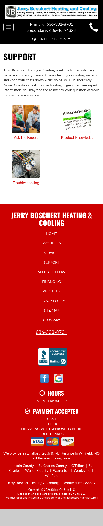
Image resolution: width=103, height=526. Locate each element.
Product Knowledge (77, 122)
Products (51, 243)
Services (51, 253)
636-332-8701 (51, 332)
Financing (51, 281)
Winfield (51, 475)
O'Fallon (77, 465)
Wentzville (82, 470)
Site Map (51, 310)
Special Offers (51, 272)
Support (51, 262)
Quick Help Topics (51, 39)
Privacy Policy (51, 301)
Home (51, 233)
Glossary (51, 320)
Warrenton (61, 470)
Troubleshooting (25, 167)
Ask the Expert (25, 122)
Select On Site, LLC (63, 489)
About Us (51, 291)
